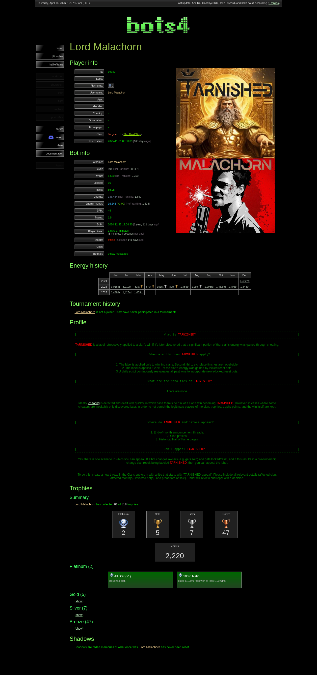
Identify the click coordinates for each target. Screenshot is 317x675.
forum (59, 128)
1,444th (244, 286)
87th (148, 286)
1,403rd (138, 292)
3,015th (115, 286)
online (58, 56)
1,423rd (127, 292)
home (59, 48)
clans (60, 145)
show (79, 612)
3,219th (127, 286)
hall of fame (56, 64)
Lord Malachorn (117, 92)
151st (160, 286)
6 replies (274, 2)
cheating (94, 410)
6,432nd (245, 280)
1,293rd (209, 286)
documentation (54, 153)
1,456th (185, 286)
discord (56, 137)
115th (195, 286)
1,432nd (221, 286)
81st (136, 286)
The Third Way (132, 134)
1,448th (115, 292)
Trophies (81, 499)
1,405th (232, 286)
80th (172, 286)
